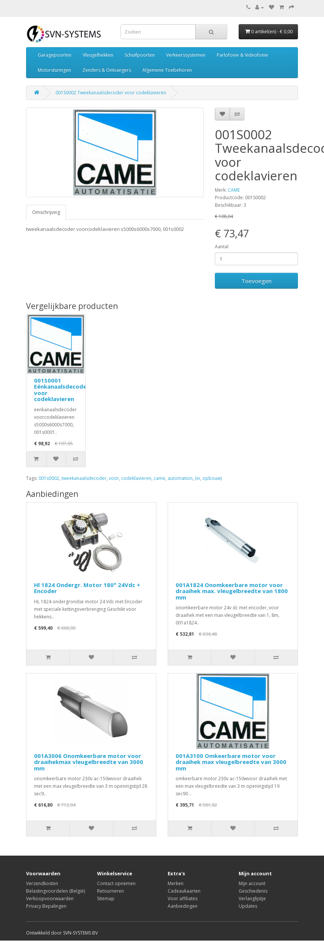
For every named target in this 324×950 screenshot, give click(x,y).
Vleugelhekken (98, 55)
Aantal (221, 246)
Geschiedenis (253, 891)
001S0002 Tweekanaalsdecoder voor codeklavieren (111, 92)
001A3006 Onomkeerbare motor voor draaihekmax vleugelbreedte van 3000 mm (88, 762)
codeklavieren (136, 478)
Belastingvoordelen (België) (55, 891)
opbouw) (212, 478)
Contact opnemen (116, 883)
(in (197, 478)
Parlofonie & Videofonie (242, 55)
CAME (234, 190)
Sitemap (105, 898)
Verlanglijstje (252, 898)
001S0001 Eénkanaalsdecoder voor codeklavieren (61, 390)
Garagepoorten (54, 55)
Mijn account (252, 883)
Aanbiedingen (182, 906)
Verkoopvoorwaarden (50, 898)
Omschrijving (46, 212)
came (159, 478)
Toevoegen (256, 280)
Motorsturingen (54, 70)
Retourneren (110, 891)
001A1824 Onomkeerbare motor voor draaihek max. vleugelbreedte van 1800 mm (232, 591)
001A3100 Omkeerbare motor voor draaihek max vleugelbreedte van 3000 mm (231, 762)
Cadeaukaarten (184, 891)
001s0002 (49, 478)
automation (180, 478)
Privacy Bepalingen (46, 906)
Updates (248, 906)
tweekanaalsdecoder (84, 478)
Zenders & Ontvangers (106, 70)
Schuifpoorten (140, 55)
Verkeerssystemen (185, 55)
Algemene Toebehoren (167, 70)
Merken (176, 883)
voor (114, 478)
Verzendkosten (42, 883)
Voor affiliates (182, 898)
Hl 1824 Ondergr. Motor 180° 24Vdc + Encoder (87, 588)
